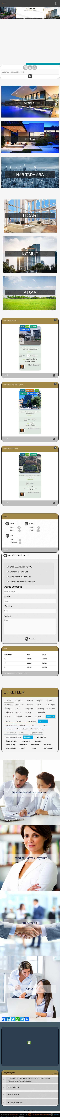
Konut (9, 523)
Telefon (7, 596)
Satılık (15, 527)
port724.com (13, 1114)
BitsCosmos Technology (38, 1114)
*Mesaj (7, 616)
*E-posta (8, 606)
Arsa (9, 536)
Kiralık (15, 530)
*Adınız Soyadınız (13, 587)
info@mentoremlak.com (12, 1102)
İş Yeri (29, 523)
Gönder (30, 639)
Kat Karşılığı (16, 542)
